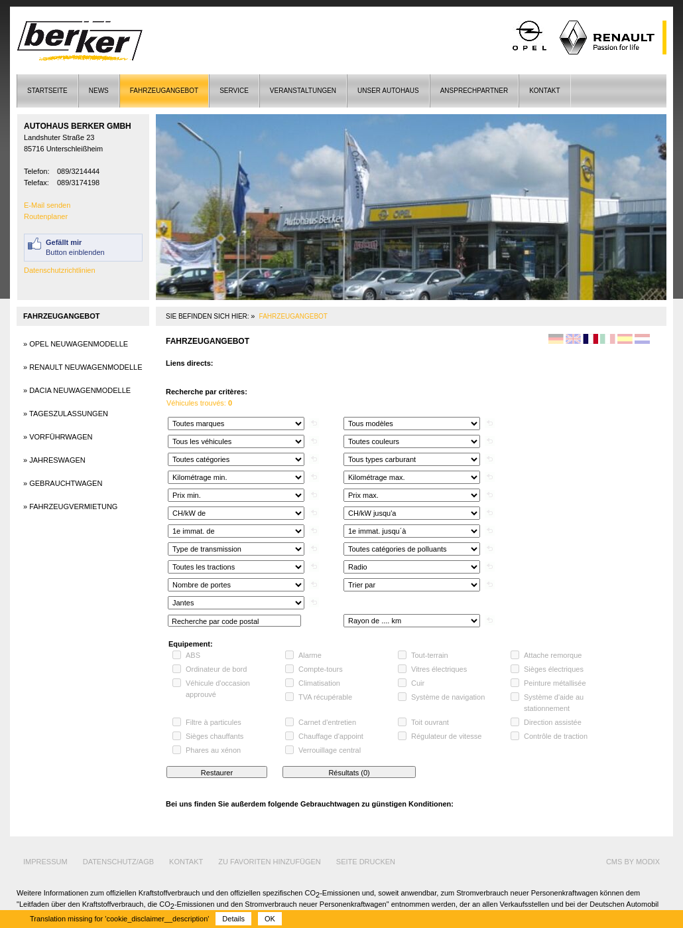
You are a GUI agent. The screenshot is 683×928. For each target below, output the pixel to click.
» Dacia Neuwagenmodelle (77, 390)
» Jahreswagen (54, 460)
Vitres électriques (439, 669)
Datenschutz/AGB (118, 862)
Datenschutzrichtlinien (59, 270)
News (99, 90)
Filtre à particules (213, 722)
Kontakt (544, 90)
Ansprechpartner (474, 90)
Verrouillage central (329, 750)
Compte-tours (320, 669)
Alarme (310, 655)
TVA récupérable (325, 697)
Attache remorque (553, 655)
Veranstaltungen (303, 90)
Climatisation (319, 683)
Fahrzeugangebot (164, 90)
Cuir (417, 683)
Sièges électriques (554, 669)
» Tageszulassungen (65, 414)
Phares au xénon (213, 750)
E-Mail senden (47, 205)
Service (234, 90)
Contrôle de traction (556, 736)
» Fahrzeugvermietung (70, 506)
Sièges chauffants (214, 736)
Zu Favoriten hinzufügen (269, 862)
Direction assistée (553, 722)
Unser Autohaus (388, 90)
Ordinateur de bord (216, 669)
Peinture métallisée (555, 683)
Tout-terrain (429, 655)
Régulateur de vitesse (446, 736)
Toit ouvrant (430, 722)
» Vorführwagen (58, 437)
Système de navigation (448, 697)
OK (270, 919)
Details (233, 919)
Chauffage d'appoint (330, 736)
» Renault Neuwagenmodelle (83, 367)
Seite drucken (365, 862)
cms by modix (633, 862)
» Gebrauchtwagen (62, 483)
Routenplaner (46, 216)
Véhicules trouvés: (199, 403)
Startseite (47, 90)
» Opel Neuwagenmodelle (75, 344)
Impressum (45, 862)
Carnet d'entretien (327, 722)
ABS (193, 655)
